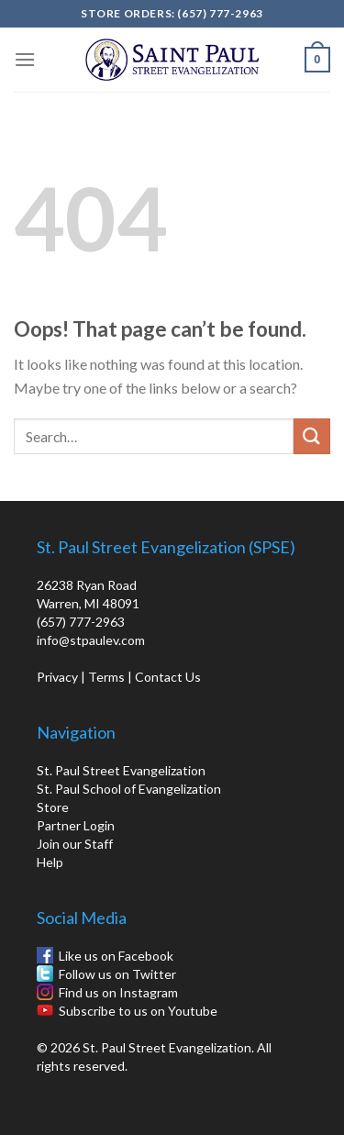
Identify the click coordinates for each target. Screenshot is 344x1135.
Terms (106, 676)
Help (50, 862)
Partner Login (76, 825)
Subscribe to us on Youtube (138, 1010)
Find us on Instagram (118, 992)
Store (53, 807)
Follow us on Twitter (117, 974)
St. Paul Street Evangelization (121, 770)
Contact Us (168, 676)
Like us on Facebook (116, 955)
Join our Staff (75, 843)
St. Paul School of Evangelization (129, 788)
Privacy (57, 676)
